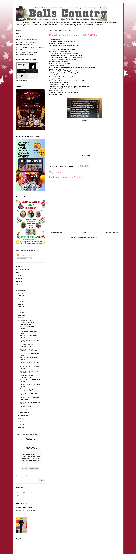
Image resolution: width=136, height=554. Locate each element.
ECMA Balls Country (25, 507)
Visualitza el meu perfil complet (26, 510)
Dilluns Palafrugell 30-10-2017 (29, 406)
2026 (20, 293)
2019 (20, 312)
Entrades (21, 255)
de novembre (24, 410)
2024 (20, 299)
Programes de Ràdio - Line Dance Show (28, 39)
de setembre (24, 415)
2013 (20, 424)
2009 (20, 427)
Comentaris (21, 259)
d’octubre (23, 412)
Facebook (19, 278)
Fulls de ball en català (23, 269)
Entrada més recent (57, 232)
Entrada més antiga (112, 232)
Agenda (18, 36)
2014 (20, 421)
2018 (20, 315)
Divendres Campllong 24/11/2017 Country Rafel (28, 350)
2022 (20, 304)
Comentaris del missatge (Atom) (89, 237)
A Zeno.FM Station (21, 80)
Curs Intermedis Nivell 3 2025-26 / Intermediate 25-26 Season (27, 53)
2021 (20, 307)
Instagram (19, 281)
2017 (20, 318)
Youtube (18, 275)
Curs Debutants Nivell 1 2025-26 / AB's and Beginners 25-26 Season (29, 43)
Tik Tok (18, 285)
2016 (20, 419)
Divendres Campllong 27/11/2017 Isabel (26, 345)
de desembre (24, 320)
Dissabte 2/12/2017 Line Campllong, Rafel (27, 323)
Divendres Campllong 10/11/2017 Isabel (26, 389)
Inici (84, 232)
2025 (20, 296)
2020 (20, 309)
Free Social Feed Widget (30, 468)
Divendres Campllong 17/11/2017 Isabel (26, 376)
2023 (20, 301)
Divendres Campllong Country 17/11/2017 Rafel (29, 372)
